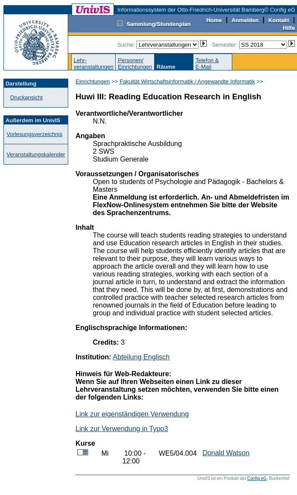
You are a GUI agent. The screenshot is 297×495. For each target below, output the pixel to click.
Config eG (257, 478)
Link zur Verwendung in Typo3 (122, 428)
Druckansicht (26, 97)
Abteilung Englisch (141, 357)
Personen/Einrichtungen (135, 63)
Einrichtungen (93, 81)
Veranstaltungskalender (35, 154)
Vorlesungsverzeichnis (34, 134)
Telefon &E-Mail (207, 63)
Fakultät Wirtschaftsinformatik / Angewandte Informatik (187, 81)
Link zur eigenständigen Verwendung (132, 414)
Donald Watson (226, 453)
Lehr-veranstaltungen (93, 63)
